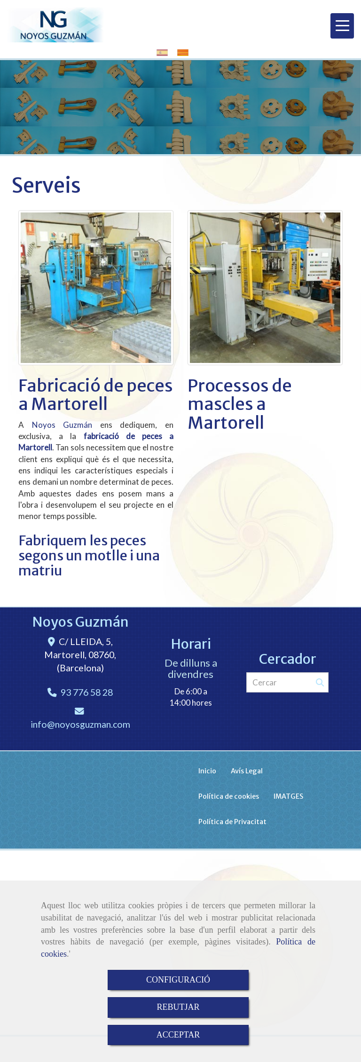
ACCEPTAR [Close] (178, 1034)
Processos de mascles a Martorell (240, 404)
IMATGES (288, 796)
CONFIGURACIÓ (178, 979)
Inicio (207, 771)
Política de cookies (228, 796)
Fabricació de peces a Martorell (95, 395)
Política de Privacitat (232, 822)
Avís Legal (247, 771)
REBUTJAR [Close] (178, 1007)
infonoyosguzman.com (80, 724)
